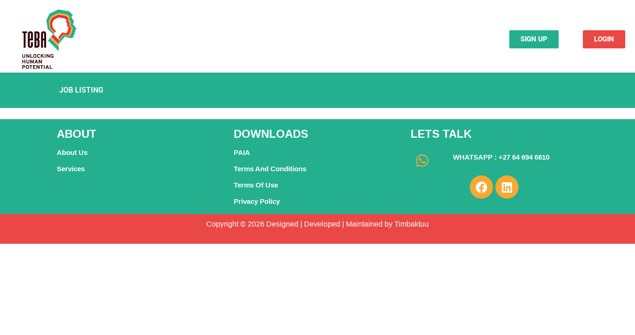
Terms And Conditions (270, 169)
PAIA (242, 152)
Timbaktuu (410, 224)
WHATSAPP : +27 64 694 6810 (501, 157)
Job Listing (81, 90)
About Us (72, 152)
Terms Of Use (256, 185)
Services (71, 169)
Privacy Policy (257, 201)
